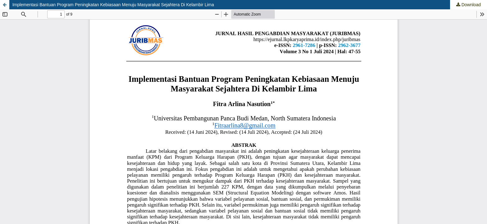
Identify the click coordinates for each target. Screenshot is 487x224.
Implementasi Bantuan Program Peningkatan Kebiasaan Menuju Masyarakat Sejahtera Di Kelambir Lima (113, 4)
